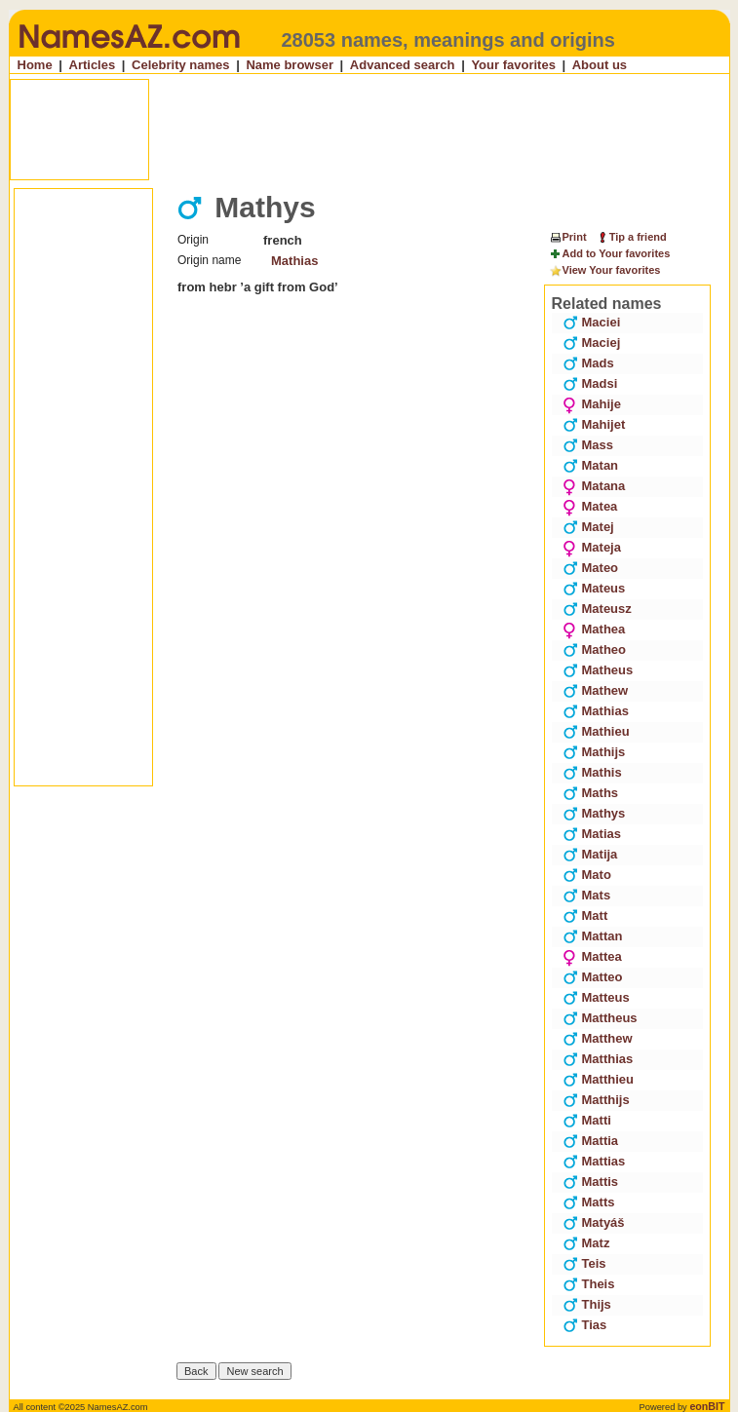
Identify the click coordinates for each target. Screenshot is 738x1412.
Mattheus (600, 1018)
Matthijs (596, 1099)
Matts (589, 1202)
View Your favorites (605, 271)
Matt (585, 915)
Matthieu (598, 1079)
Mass (588, 445)
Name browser (289, 64)
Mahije (592, 404)
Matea (590, 506)
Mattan (593, 936)
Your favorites (513, 64)
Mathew (596, 690)
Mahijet (594, 424)
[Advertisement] (371, 129)
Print (568, 237)
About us (599, 64)
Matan (591, 465)
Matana (594, 485)
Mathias (294, 260)
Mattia (591, 1140)
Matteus (596, 997)
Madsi (590, 383)
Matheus (598, 670)
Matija (590, 854)
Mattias (594, 1161)
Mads (588, 363)
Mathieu (596, 731)
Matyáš (594, 1222)
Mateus (594, 588)
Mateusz (597, 608)
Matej (588, 526)
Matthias (598, 1058)
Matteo (593, 977)
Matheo (595, 649)
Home (35, 64)
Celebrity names (180, 64)
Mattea (592, 956)
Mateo (591, 567)
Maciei (592, 322)
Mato (587, 874)
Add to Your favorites (610, 254)
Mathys (594, 813)
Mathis (592, 772)
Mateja (592, 547)
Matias (592, 833)
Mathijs (594, 751)
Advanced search (402, 64)
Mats (587, 895)
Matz (586, 1243)
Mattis (591, 1181)
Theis (589, 1284)
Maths (591, 792)
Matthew (598, 1038)
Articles (92, 64)
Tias (585, 1324)
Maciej (592, 342)
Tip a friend (631, 237)
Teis (584, 1263)
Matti (587, 1120)
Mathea (594, 629)
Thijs (587, 1304)
